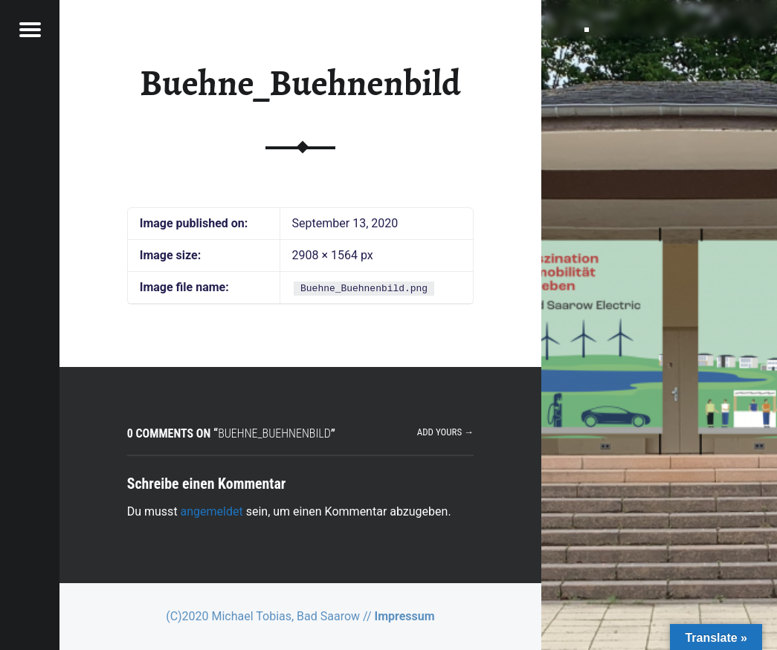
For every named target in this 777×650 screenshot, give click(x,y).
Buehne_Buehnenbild (300, 83)
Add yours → (445, 432)
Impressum (404, 616)
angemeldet (212, 511)
